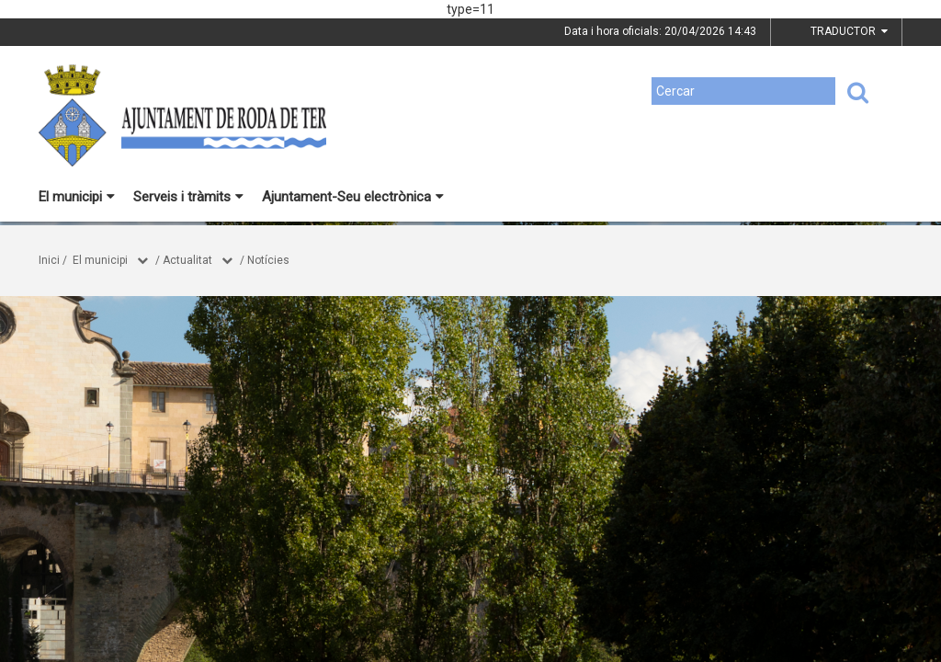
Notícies (268, 260)
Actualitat (187, 260)
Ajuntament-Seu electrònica (353, 196)
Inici (49, 260)
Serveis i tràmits (188, 196)
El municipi (77, 196)
